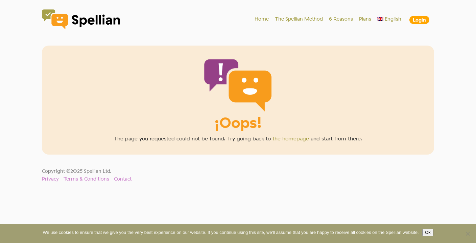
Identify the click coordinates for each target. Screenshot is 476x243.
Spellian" (81, 20)
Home (262, 19)
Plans (365, 19)
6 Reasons (341, 19)
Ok (428, 232)
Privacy (50, 179)
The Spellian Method (299, 19)
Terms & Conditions (86, 179)
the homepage (290, 138)
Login (419, 20)
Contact (123, 179)
